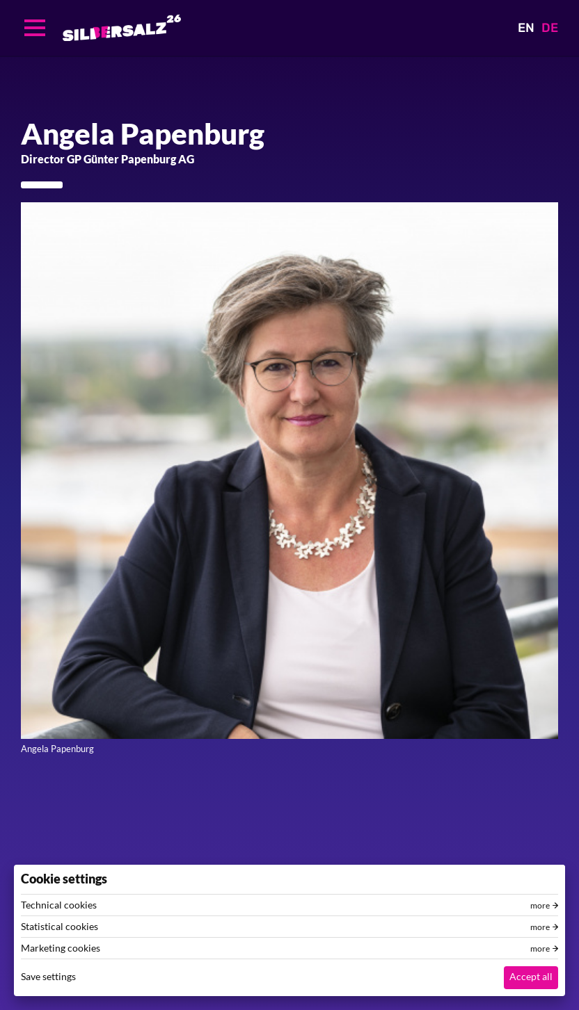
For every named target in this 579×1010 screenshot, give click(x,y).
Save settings (48, 976)
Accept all (531, 976)
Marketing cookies (60, 948)
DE (549, 27)
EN (526, 27)
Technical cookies (59, 905)
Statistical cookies (59, 926)
